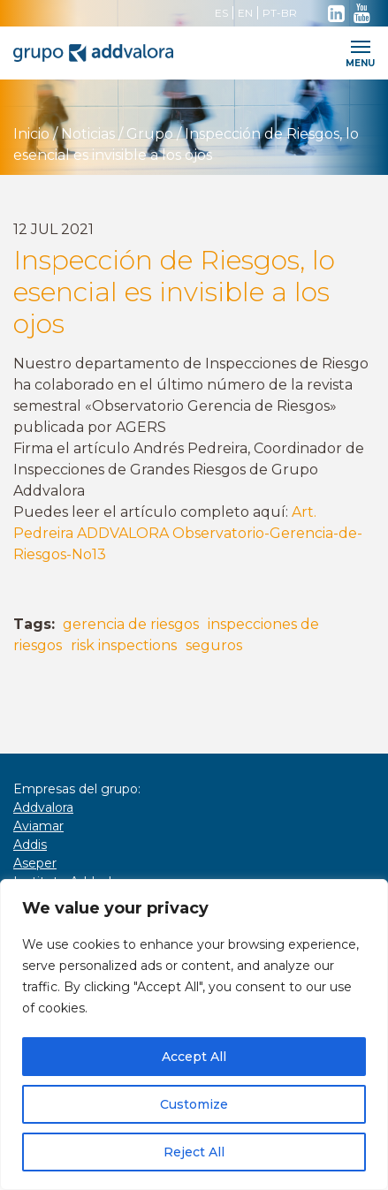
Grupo (149, 133)
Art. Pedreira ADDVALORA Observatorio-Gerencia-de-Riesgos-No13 (187, 533)
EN (245, 12)
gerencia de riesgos (131, 624)
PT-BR (279, 12)
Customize (194, 1104)
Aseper (35, 863)
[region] (194, 1034)
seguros (214, 645)
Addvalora (43, 807)
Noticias (88, 133)
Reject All (194, 1152)
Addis (30, 845)
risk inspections (124, 645)
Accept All (194, 1057)
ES (221, 12)
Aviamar (38, 826)
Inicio (31, 133)
